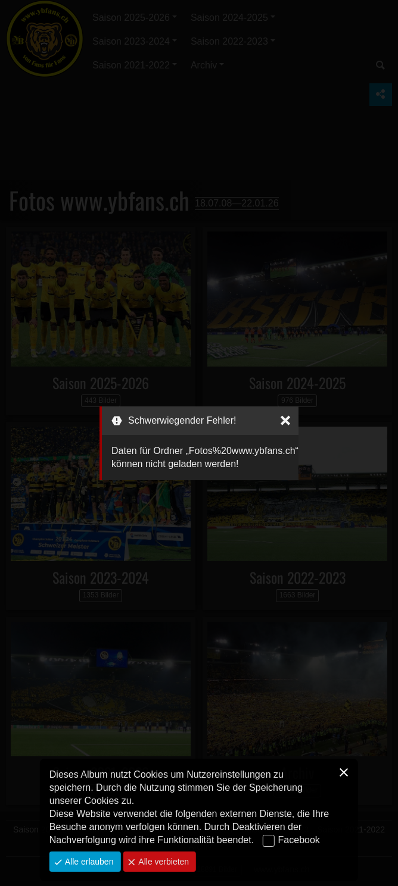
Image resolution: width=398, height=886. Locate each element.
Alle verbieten (162, 861)
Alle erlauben (88, 861)
